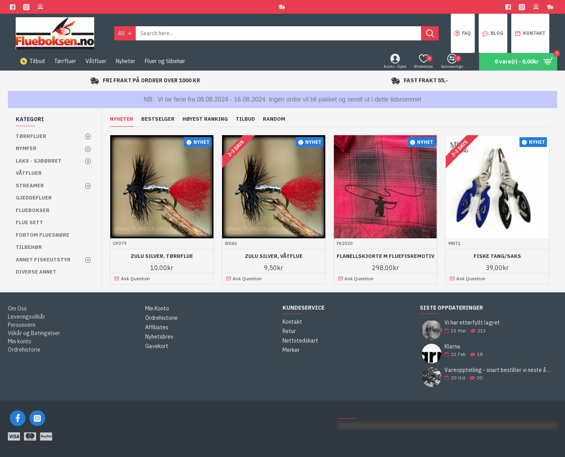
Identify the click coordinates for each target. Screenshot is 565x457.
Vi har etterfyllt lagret (472, 323)
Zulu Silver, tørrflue (162, 256)
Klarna (452, 347)
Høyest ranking (205, 119)
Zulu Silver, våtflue (274, 256)
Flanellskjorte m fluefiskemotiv (385, 256)
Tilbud (245, 119)
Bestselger (158, 119)
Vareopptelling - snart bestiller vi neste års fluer (498, 370)
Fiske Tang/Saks (497, 256)
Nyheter (121, 119)
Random (274, 119)
